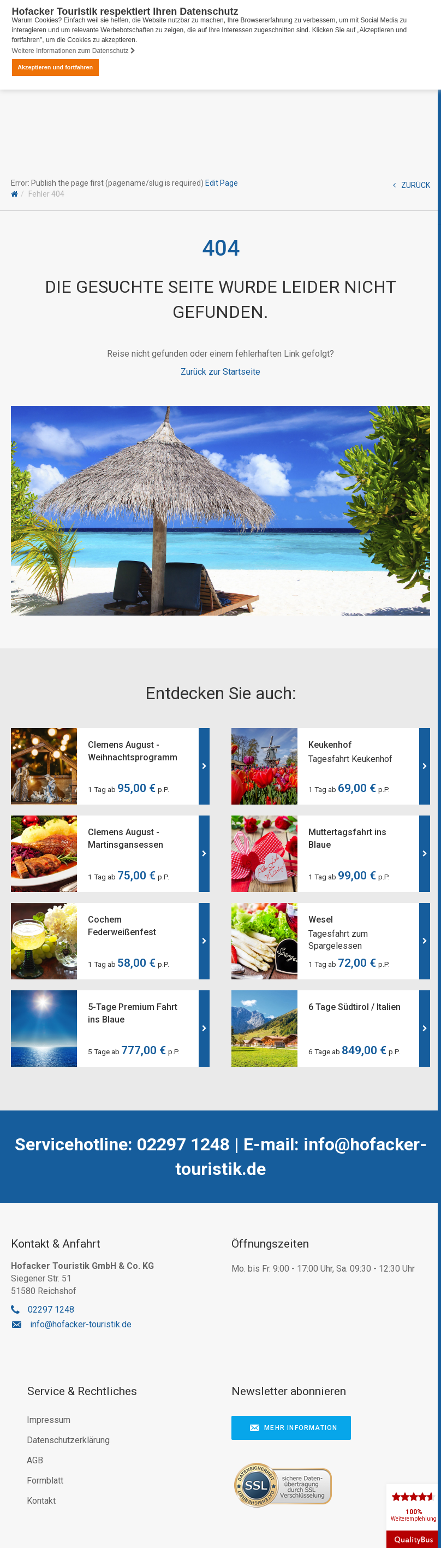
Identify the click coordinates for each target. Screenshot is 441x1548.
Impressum (48, 1419)
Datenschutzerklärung (68, 1439)
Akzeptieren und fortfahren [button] (55, 67)
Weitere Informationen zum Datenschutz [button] (73, 51)
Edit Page (221, 182)
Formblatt (45, 1480)
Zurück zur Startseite (220, 371)
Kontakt (41, 1500)
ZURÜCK (411, 184)
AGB (35, 1460)
